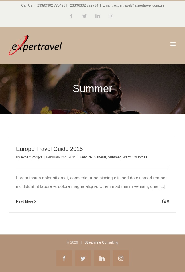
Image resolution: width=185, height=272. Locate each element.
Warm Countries (135, 157)
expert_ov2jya (31, 157)
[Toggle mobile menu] (173, 44)
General (100, 157)
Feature (86, 157)
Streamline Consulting (101, 242)
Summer (114, 157)
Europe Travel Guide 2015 (49, 149)
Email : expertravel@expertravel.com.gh (133, 5)
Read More (24, 201)
